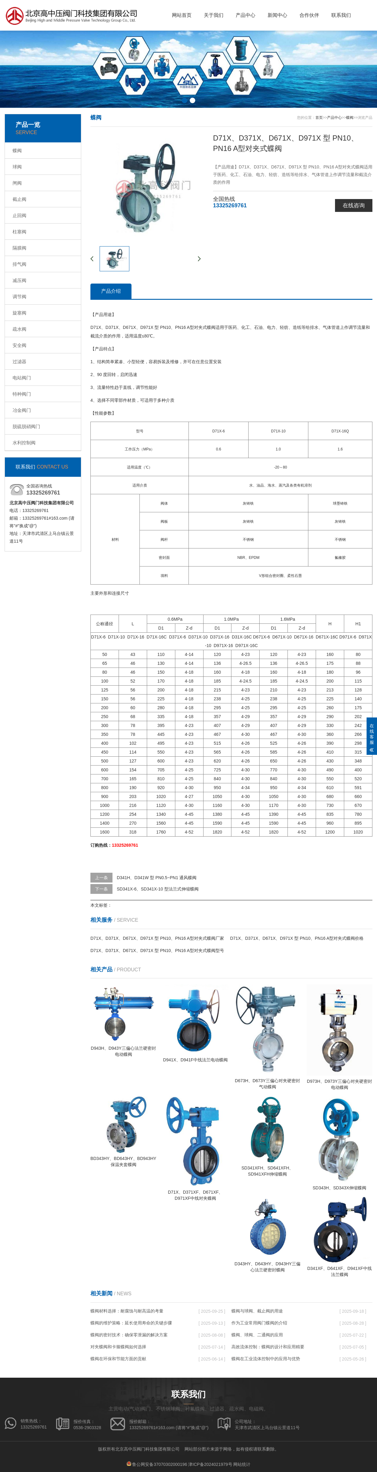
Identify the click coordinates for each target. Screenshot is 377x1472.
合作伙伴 (309, 15)
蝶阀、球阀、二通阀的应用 (257, 1334)
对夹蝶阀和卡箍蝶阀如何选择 (118, 1346)
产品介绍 (111, 291)
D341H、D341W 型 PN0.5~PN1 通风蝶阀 (156, 877)
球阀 (17, 166)
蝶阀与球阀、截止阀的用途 (257, 1310)
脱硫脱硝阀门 (26, 426)
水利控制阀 (24, 442)
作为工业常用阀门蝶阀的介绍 (259, 1322)
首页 (319, 117)
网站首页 (182, 15)
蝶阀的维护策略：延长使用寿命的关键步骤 (131, 1322)
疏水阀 (19, 329)
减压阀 (19, 280)
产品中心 (245, 15)
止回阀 (19, 215)
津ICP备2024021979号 (210, 1464)
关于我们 (213, 15)
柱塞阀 (19, 231)
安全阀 (19, 345)
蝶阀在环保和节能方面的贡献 (118, 1358)
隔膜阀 (19, 247)
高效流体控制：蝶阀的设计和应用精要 (267, 1346)
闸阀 (17, 183)
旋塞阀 (19, 312)
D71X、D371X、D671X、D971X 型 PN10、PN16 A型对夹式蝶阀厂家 (157, 938)
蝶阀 (17, 150)
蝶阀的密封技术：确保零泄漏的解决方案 (129, 1334)
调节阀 (19, 296)
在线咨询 (354, 205)
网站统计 (241, 1464)
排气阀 (19, 264)
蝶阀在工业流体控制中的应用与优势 (265, 1358)
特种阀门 (22, 394)
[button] (184, 100)
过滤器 (19, 361)
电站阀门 (22, 377)
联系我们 (341, 15)
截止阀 (19, 199)
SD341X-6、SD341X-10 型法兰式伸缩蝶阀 (158, 889)
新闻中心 (277, 15)
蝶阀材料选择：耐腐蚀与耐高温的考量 (126, 1310)
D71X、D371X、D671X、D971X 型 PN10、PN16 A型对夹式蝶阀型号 (157, 950)
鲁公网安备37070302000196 (159, 1464)
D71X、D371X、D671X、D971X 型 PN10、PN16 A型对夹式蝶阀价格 (297, 938)
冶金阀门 (22, 410)
